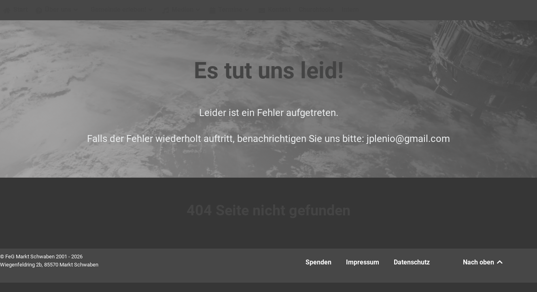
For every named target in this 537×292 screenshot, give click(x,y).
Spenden (318, 262)
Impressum (362, 262)
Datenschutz (412, 262)
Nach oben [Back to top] (483, 262)
